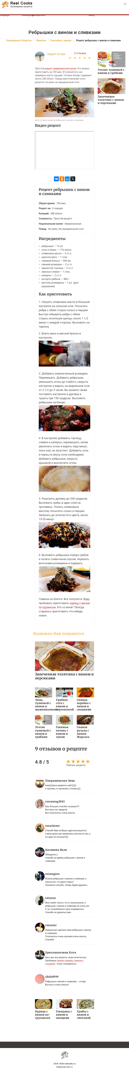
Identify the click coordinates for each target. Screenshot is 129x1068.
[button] (125, 4)
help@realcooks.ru (64, 1066)
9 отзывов (80, 53)
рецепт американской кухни (60, 68)
